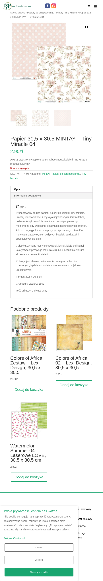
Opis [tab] (17, 189)
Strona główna (17, 12)
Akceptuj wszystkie (39, 572)
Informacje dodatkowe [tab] (27, 195)
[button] (87, 27)
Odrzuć (39, 547)
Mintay (59, 12)
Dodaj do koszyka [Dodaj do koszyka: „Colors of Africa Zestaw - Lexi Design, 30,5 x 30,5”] (29, 390)
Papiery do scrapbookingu (40, 12)
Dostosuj (39, 560)
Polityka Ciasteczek (15, 538)
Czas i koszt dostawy (80, 518)
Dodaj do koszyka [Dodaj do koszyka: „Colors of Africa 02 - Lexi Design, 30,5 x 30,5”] (74, 385)
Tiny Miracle (71, 12)
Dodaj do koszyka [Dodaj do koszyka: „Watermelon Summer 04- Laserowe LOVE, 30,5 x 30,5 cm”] (29, 477)
